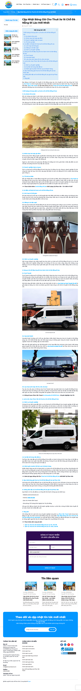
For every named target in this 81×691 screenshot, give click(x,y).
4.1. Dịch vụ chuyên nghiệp (32, 65)
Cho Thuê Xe (27, 4)
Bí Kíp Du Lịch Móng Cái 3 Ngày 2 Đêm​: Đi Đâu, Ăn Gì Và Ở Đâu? (15, 35)
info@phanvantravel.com (9, 666)
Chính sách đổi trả (27, 664)
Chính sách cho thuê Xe (28, 648)
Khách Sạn (36, 4)
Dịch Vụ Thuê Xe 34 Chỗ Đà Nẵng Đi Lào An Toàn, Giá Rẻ (41, 526)
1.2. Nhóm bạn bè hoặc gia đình (33, 38)
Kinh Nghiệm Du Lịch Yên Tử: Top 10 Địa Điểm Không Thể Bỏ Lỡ (16, 55)
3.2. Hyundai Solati (29, 57)
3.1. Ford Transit (28, 55)
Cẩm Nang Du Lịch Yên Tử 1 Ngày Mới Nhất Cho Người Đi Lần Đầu (16, 48)
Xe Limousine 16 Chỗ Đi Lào (51, 395)
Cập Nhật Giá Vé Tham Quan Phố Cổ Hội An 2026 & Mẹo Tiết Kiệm (68, 598)
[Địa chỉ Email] (40, 629)
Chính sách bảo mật (27, 659)
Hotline (74, 4)
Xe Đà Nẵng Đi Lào (40, 186)
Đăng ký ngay (50, 568)
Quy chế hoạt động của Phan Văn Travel (31, 669)
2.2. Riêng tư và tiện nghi (31, 48)
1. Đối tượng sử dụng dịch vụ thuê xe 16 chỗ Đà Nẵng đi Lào (39, 33)
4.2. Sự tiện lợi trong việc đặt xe (33, 67)
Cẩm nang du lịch (11, 31)
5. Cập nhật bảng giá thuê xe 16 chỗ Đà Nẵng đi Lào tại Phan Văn (39, 71)
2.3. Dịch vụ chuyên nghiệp (32, 49)
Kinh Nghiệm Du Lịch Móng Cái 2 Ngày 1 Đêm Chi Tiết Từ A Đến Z (16, 42)
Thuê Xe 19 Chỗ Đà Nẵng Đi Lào (50, 476)
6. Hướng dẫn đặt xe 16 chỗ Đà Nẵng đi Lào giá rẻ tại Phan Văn (40, 75)
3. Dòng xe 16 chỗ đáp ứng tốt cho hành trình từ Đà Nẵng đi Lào (40, 52)
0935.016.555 (6, 671)
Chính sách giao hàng (28, 662)
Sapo (29, 681)
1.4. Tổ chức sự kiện (29, 42)
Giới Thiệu (19, 4)
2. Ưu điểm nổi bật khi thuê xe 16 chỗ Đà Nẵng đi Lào (38, 44)
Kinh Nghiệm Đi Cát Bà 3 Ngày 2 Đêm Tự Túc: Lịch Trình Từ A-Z (16, 61)
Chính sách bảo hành (27, 666)
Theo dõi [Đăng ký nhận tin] (52, 629)
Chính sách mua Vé (27, 653)
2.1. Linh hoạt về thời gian (31, 46)
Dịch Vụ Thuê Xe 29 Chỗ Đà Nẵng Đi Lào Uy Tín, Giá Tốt (41, 525)
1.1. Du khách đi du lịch (30, 36)
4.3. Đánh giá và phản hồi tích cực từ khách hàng (38, 69)
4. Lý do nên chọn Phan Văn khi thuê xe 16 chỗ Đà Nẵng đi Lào (40, 62)
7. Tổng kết (26, 78)
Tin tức (6, 24)
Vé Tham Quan (45, 4)
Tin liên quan (50, 578)
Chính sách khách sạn (28, 646)
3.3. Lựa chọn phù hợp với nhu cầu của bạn (36, 59)
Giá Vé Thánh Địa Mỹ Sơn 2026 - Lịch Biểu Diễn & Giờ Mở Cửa (48, 598)
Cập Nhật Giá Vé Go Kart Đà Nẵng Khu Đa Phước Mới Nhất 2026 (31, 598)
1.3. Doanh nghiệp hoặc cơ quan (33, 40)
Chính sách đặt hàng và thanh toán (30, 656)
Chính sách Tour (26, 651)
